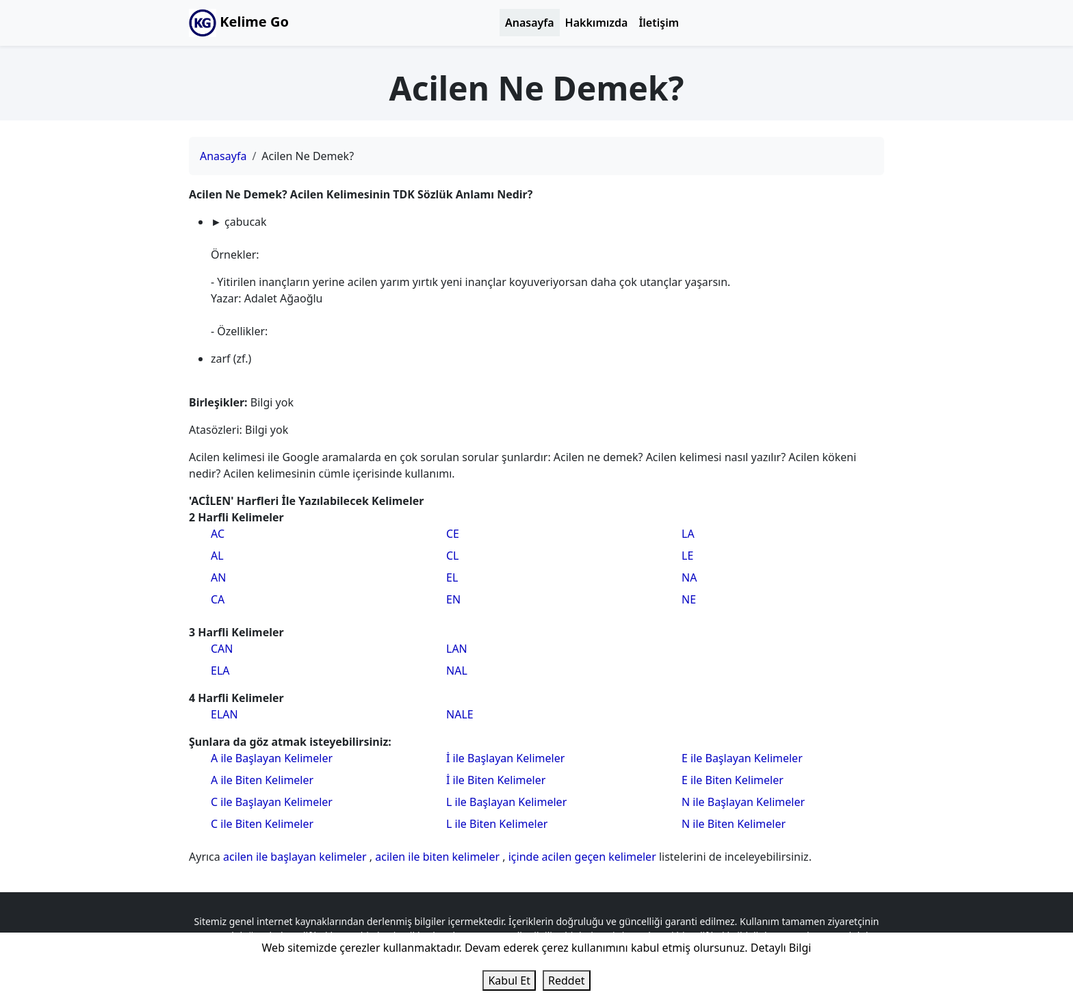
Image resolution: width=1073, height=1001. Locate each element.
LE (687, 555)
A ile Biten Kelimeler (262, 780)
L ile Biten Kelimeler (496, 823)
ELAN (224, 714)
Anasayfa (529, 22)
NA (689, 577)
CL (452, 555)
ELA (220, 670)
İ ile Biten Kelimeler (495, 780)
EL (452, 577)
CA (217, 599)
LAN (456, 648)
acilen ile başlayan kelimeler (296, 856)
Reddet (566, 980)
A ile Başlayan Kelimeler (272, 758)
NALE (460, 714)
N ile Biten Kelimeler (734, 823)
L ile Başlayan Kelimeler (506, 801)
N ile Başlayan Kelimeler (743, 801)
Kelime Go (239, 23)
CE (452, 533)
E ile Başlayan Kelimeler (742, 758)
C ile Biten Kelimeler (262, 823)
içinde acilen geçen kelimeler (583, 856)
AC (217, 533)
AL (217, 555)
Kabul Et (509, 980)
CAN (222, 648)
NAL (456, 670)
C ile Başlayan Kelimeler (272, 801)
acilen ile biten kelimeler (438, 856)
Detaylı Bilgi (781, 947)
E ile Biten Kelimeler (733, 780)
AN (218, 577)
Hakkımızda (596, 22)
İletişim (658, 22)
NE (689, 599)
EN (453, 599)
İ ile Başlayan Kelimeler (505, 758)
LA (688, 533)
